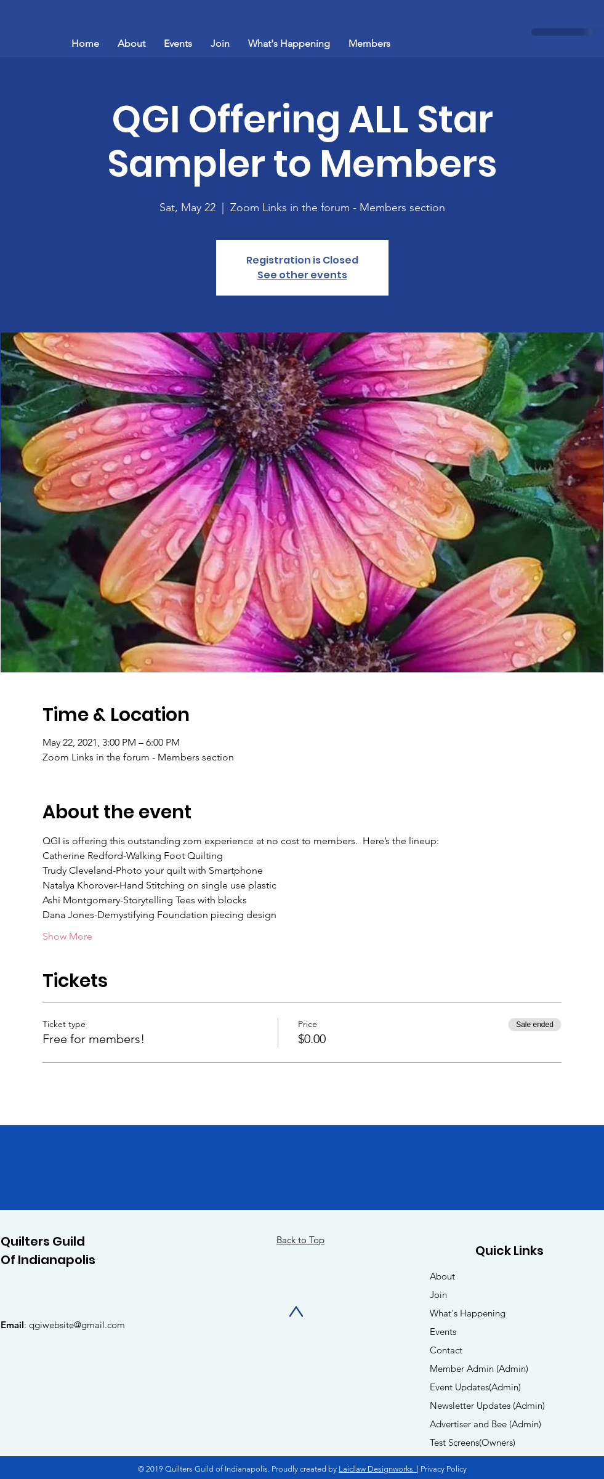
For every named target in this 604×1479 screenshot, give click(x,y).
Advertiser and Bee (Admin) (485, 1424)
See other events (302, 275)
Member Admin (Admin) (479, 1368)
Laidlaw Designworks (378, 1468)
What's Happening (467, 1313)
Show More (67, 936)
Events (443, 1331)
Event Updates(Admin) (475, 1387)
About (442, 1276)
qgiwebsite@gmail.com (77, 1325)
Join (438, 1294)
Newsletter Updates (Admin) (487, 1405)
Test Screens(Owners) (472, 1442)
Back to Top (300, 1240)
